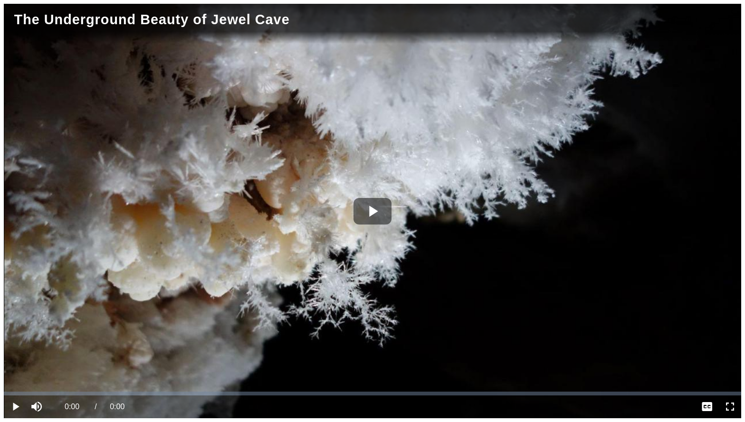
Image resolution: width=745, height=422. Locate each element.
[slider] (372, 393)
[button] (38, 406)
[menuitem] (707, 406)
